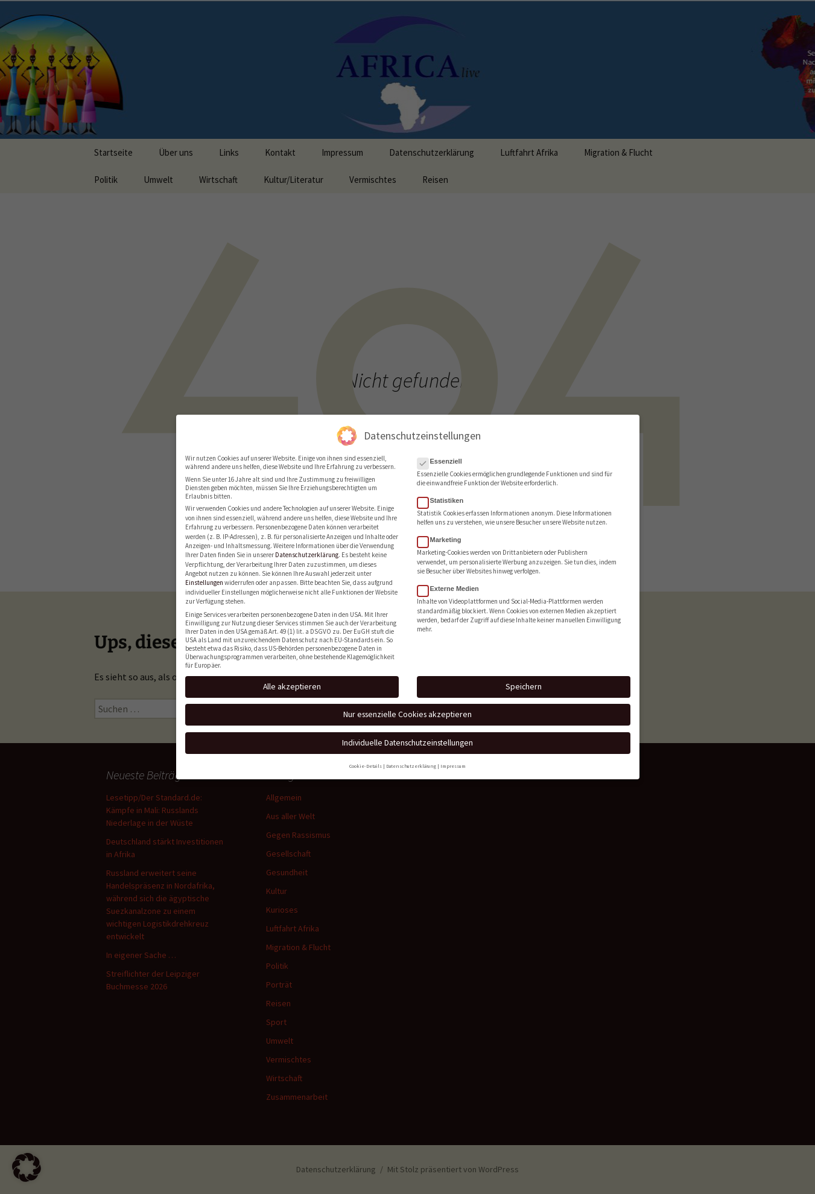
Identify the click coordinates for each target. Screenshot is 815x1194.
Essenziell (443, 448)
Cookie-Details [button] (365, 753)
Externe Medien (452, 576)
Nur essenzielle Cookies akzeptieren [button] (407, 702)
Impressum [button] (453, 753)
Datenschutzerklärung (306, 542)
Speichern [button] (524, 673)
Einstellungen (204, 570)
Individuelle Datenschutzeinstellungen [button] (407, 729)
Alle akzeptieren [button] (292, 673)
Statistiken (444, 488)
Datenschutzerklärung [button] (411, 753)
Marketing (443, 527)
